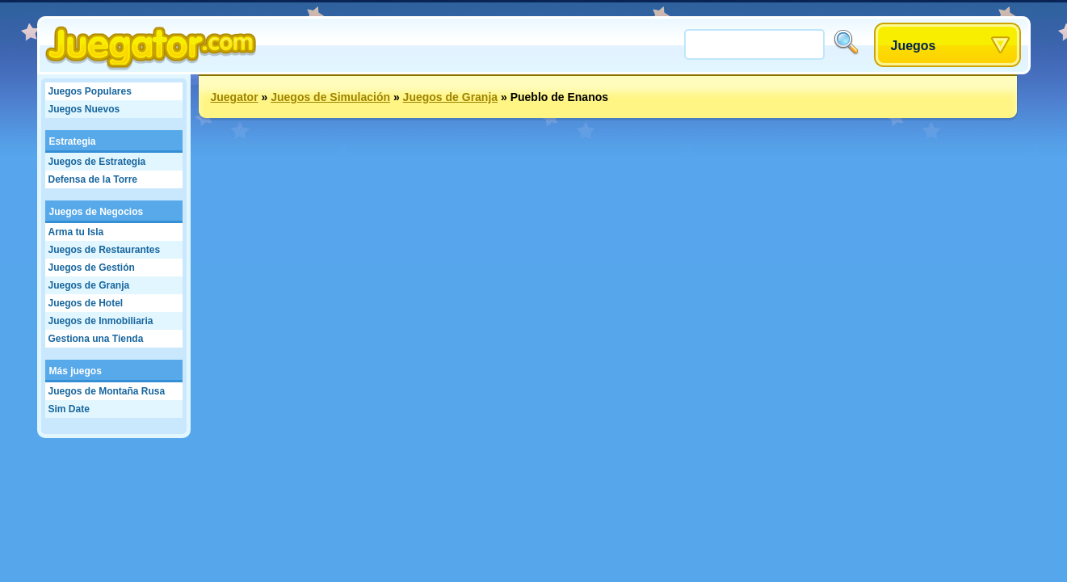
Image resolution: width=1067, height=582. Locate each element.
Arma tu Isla (76, 232)
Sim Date (69, 409)
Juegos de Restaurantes (104, 249)
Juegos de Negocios (96, 211)
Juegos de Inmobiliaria (100, 321)
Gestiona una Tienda (96, 338)
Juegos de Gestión (91, 267)
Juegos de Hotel (86, 303)
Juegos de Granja (89, 285)
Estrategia (72, 141)
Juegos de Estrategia (97, 161)
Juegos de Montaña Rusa (107, 391)
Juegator (234, 97)
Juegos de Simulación (330, 97)
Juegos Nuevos (84, 109)
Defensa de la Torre (92, 179)
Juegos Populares (90, 91)
